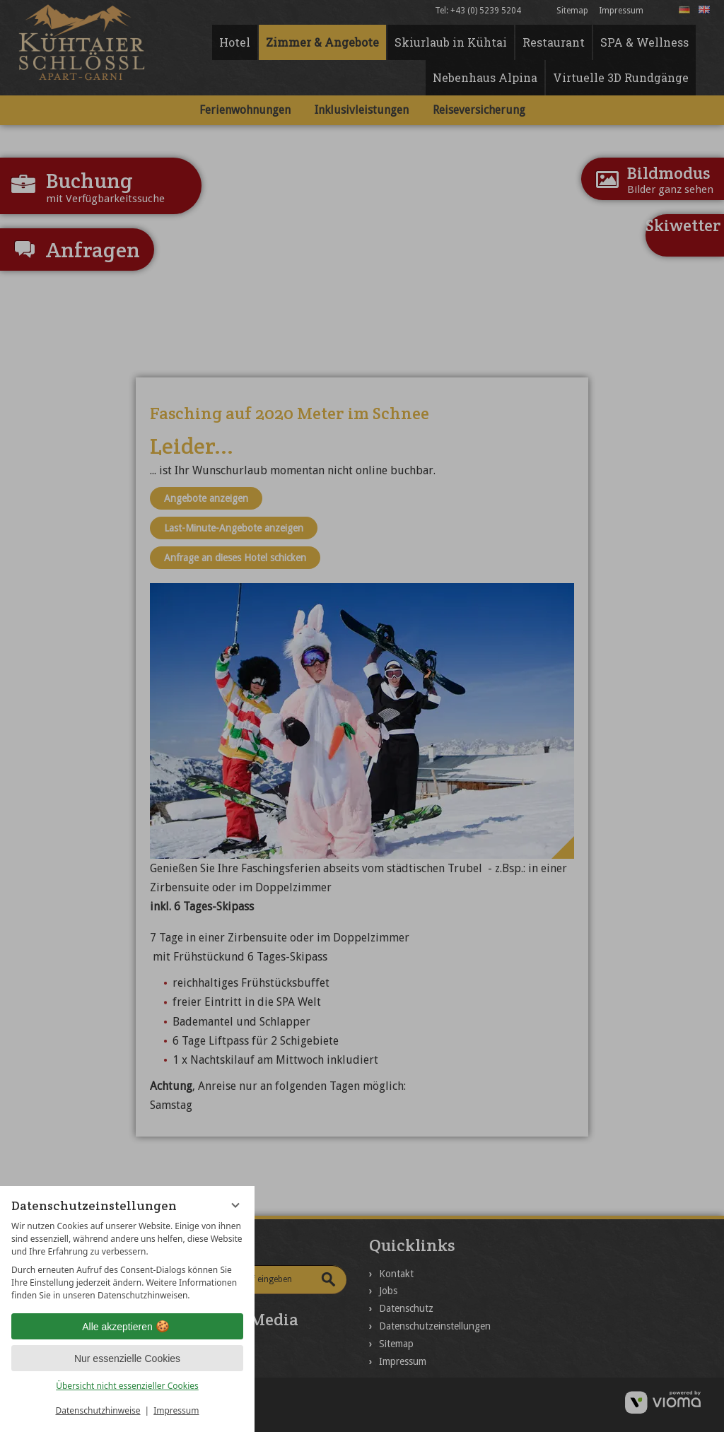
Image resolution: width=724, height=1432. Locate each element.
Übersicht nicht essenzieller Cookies (127, 1386)
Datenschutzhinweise (98, 1410)
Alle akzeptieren (127, 1326)
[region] (127, 1261)
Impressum (176, 1410)
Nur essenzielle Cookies (127, 1358)
